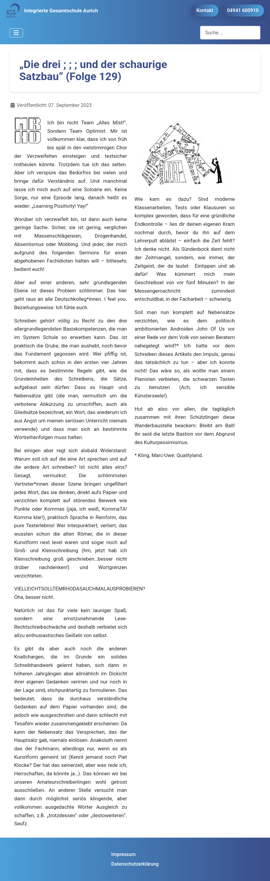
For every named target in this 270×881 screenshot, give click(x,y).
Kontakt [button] (204, 10)
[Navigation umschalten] (16, 32)
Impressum (123, 854)
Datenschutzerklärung (135, 864)
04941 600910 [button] (243, 10)
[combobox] (230, 32)
